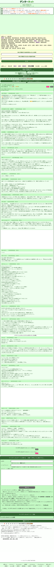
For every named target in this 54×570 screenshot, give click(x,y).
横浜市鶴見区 (8, 37)
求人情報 (37, 66)
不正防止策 (45, 505)
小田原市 (20, 45)
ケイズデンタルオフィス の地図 (8, 517)
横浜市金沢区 (11, 39)
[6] (14, 78)
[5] (12, 78)
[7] (17, 78)
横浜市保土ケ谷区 (42, 37)
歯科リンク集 (48, 564)
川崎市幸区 (47, 40)
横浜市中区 (28, 37)
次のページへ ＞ (27, 76)
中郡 (10, 48)
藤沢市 (15, 45)
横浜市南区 (34, 37)
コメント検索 (44, 66)
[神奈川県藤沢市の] (25, 78)
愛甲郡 (23, 48)
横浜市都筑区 (30, 40)
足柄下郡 (19, 48)
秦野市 (37, 45)
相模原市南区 (12, 43)
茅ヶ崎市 (25, 45)
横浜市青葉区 (23, 40)
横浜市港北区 (18, 39)
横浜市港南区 (32, 39)
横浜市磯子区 (4, 39)
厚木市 (41, 45)
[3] (8, 78)
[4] (10, 78)
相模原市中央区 (4, 43)
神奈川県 (9, 36)
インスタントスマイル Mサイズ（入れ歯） (27, 335)
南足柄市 (12, 46)
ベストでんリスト (32, 564)
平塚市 (7, 45)
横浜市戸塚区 (25, 39)
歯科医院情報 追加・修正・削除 (10, 538)
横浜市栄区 (10, 40)
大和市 (45, 45)
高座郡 (6, 48)
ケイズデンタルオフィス (8, 85)
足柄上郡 (14, 48)
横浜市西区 (22, 37)
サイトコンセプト (9, 533)
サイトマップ (11, 564)
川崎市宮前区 (25, 42)
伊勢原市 (49, 45)
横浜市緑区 (44, 39)
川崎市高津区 (11, 42)
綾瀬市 (16, 46)
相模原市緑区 (44, 42)
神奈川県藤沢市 (4, 86)
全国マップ (3, 36)
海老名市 (3, 46)
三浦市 (33, 45)
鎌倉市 (11, 45)
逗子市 (29, 45)
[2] (6, 78)
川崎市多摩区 (18, 42)
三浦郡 (2, 48)
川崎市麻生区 (32, 42)
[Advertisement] (27, 24)
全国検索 (25, 564)
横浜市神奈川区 (15, 37)
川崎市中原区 (4, 42)
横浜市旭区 (38, 39)
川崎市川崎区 (41, 40)
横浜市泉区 (16, 40)
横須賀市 (3, 45)
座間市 (7, 46)
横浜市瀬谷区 (4, 40)
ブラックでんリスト (8, 530)
